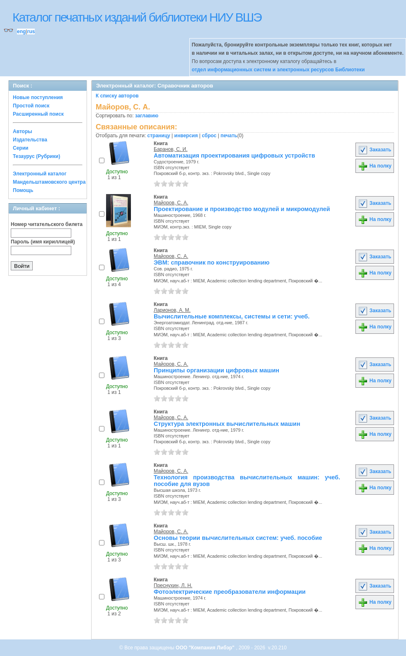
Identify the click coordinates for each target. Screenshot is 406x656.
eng (21, 31)
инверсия (186, 135)
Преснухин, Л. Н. (173, 585)
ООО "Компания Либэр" (206, 648)
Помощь (23, 190)
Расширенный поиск (38, 114)
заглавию (146, 116)
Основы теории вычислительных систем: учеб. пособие (238, 538)
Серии (20, 148)
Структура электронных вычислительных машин (227, 423)
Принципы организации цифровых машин (216, 370)
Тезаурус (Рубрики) (36, 156)
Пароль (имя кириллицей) (43, 242)
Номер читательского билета (46, 224)
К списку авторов (117, 96)
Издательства (30, 140)
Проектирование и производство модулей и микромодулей (242, 209)
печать (228, 135)
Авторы (22, 131)
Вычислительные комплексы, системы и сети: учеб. (231, 316)
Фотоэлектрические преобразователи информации (230, 591)
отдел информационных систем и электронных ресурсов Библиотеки (278, 70)
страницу (158, 135)
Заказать (374, 150)
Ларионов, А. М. (172, 310)
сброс (209, 135)
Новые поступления (38, 97)
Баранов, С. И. (171, 149)
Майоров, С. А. (171, 203)
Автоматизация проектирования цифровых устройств (234, 155)
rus (31, 31)
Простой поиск (31, 106)
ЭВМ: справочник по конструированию (212, 262)
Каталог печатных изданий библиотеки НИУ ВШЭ (136, 17)
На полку (375, 166)
